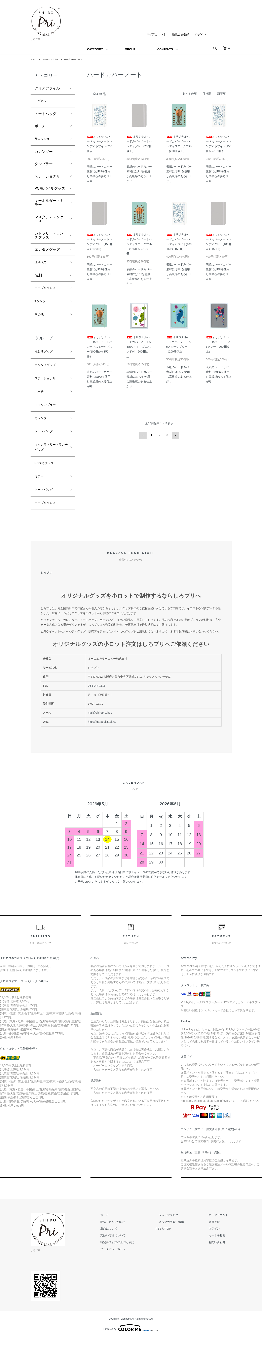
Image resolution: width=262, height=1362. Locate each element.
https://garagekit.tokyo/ (102, 742)
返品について (125, 1249)
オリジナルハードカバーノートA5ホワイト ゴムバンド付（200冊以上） (138, 347)
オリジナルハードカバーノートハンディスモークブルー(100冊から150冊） (99, 347)
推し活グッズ (45, 359)
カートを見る (220, 1256)
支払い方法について (129, 1256)
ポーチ (40, 127)
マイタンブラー (47, 416)
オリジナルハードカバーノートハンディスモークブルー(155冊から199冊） (139, 244)
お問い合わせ (220, 1263)
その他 (40, 321)
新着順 (221, 93)
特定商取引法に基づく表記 (133, 1263)
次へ (174, 435)
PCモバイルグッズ (50, 191)
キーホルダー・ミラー (49, 205)
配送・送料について (129, 1242)
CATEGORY (95, 49)
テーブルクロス (47, 292)
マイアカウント (156, 34)
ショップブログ (178, 1236)
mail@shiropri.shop (100, 733)
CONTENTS (165, 49)
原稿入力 (42, 265)
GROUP (130, 49)
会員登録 (217, 1242)
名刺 (38, 279)
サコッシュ (44, 141)
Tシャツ (41, 306)
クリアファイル (47, 88)
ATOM (180, 1249)
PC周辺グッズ (46, 480)
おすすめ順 (190, 93)
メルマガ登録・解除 (181, 1242)
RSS (171, 1249)
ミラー (40, 494)
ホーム (34, 59)
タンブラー (44, 166)
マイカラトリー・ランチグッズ (49, 462)
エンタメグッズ (47, 252)
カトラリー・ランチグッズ (49, 237)
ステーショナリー (53, 59)
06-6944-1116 (96, 706)
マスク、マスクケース (49, 221)
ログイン (200, 34)
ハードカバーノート (79, 59)
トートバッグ (45, 115)
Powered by (131, 1348)
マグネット (44, 102)
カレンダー (44, 154)
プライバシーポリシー (131, 1270)
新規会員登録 (180, 34)
